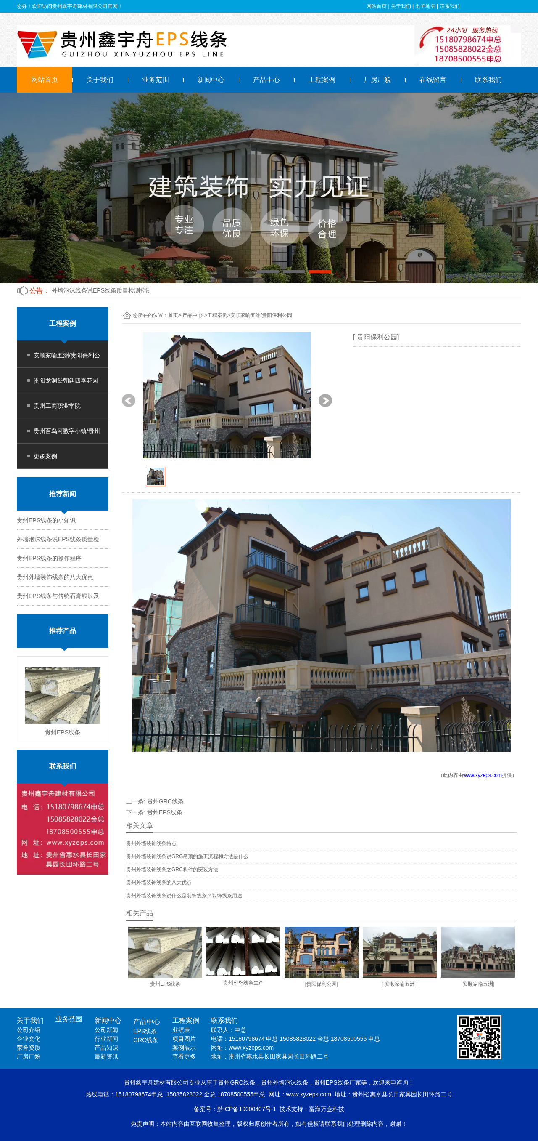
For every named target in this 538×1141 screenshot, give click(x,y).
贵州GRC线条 (165, 801)
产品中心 (266, 79)
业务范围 (155, 79)
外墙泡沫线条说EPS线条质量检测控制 (102, 290)
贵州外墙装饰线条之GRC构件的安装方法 (172, 869)
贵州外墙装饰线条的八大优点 (55, 577)
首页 (173, 315)
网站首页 (44, 79)
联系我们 (488, 79)
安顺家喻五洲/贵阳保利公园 (67, 360)
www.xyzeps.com (482, 775)
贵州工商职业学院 (57, 405)
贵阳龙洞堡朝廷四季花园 (66, 380)
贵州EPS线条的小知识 (46, 520)
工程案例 (322, 79)
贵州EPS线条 (164, 812)
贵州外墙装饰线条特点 (151, 843)
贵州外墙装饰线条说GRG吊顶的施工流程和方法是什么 (187, 856)
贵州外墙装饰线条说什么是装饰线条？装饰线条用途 (184, 896)
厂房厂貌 (377, 79)
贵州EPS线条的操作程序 (49, 558)
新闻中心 (211, 79)
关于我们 (100, 79)
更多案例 (45, 456)
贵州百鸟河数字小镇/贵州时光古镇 (67, 436)
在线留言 (432, 79)
